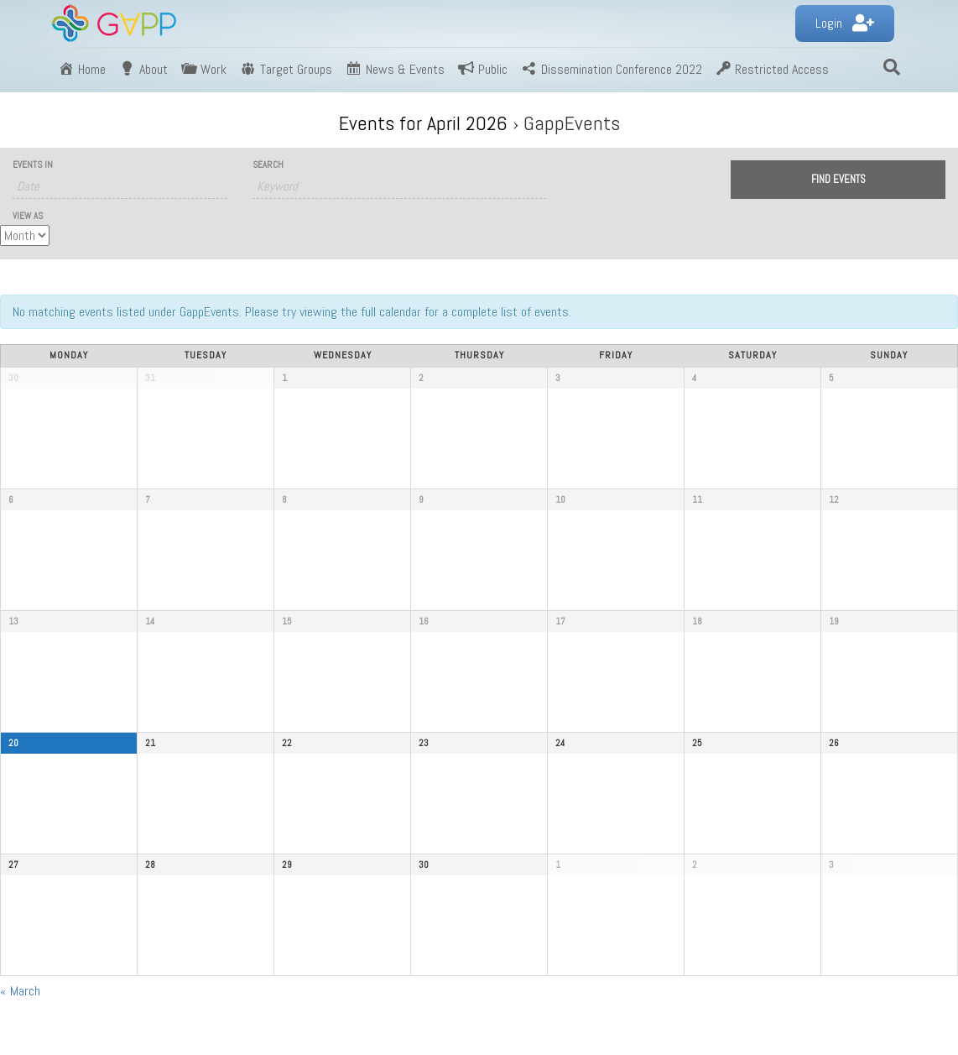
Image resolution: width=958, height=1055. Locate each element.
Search (268, 165)
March (20, 991)
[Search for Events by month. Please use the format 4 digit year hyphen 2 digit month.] (120, 186)
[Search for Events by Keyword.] (400, 186)
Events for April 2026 (423, 123)
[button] (844, 24)
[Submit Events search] (838, 179)
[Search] (892, 67)
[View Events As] (24, 235)
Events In (33, 165)
